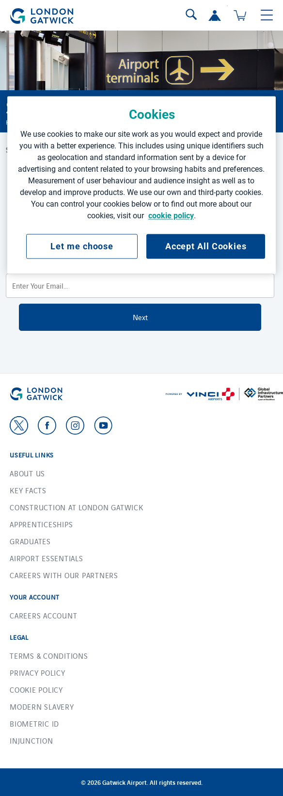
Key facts (28, 490)
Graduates (30, 541)
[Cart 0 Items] (240, 15)
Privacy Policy (37, 672)
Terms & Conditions (49, 655)
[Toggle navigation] (266, 15)
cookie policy (171, 215)
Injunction (31, 740)
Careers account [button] (43, 615)
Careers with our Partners (64, 575)
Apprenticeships (41, 524)
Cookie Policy (36, 689)
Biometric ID (34, 723)
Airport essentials (46, 558)
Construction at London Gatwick (76, 507)
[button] (215, 15)
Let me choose (81, 246)
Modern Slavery (42, 706)
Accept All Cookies (206, 246)
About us (27, 473)
